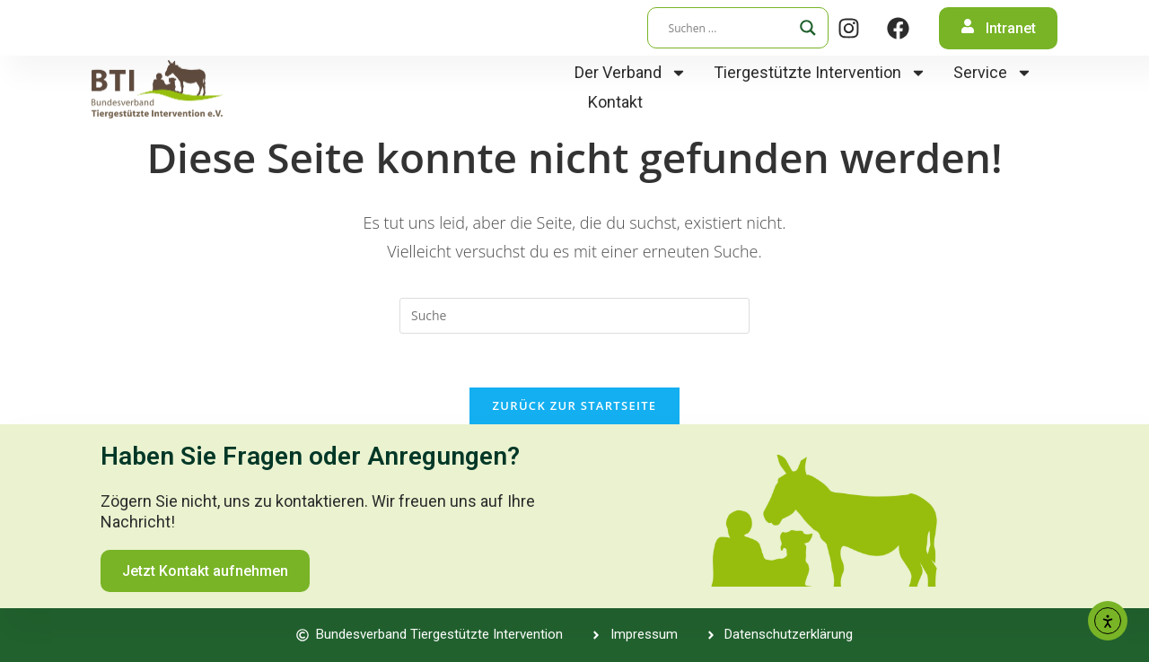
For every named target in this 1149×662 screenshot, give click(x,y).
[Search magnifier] (807, 27)
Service (992, 72)
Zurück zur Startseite (575, 405)
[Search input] (730, 27)
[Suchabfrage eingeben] (574, 316)
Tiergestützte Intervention (820, 72)
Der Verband (630, 72)
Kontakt (615, 101)
